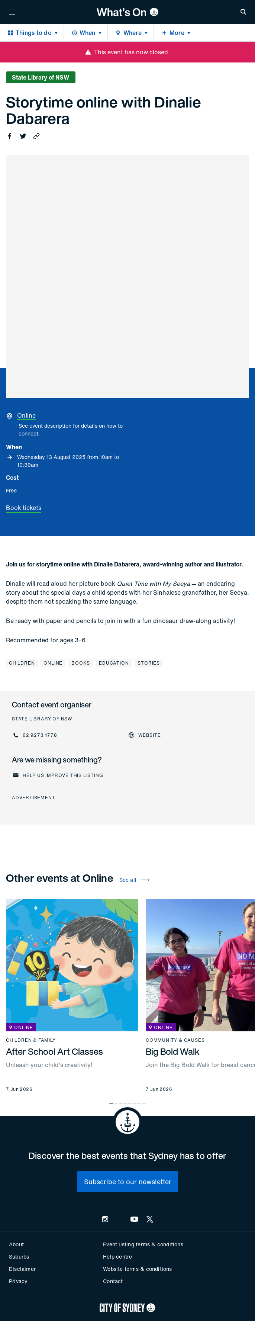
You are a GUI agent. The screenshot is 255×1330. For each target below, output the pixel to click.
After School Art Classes (54, 1051)
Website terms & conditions (137, 1269)
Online (52, 663)
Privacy (18, 1281)
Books (80, 663)
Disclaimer (22, 1269)
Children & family (31, 1040)
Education (114, 663)
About (16, 1244)
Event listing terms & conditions (143, 1244)
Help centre (117, 1256)
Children (22, 663)
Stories (149, 663)
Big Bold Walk (173, 1051)
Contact (113, 1281)
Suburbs (19, 1256)
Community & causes (175, 1040)
